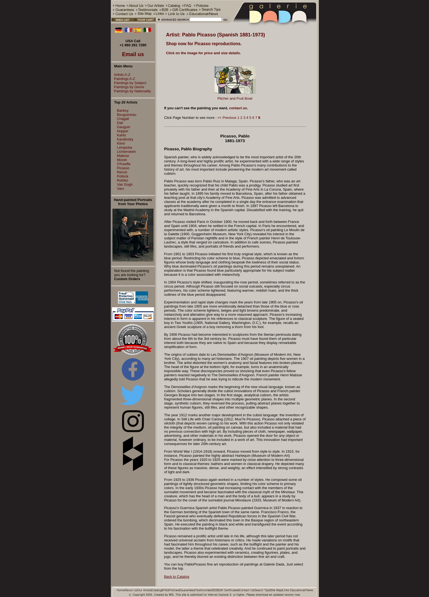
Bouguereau (126, 115)
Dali (120, 123)
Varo (120, 188)
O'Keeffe (124, 164)
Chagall (123, 119)
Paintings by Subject (128, 83)
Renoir (122, 172)
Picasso (123, 168)
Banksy (123, 110)
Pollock (122, 176)
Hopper (123, 131)
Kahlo (121, 135)
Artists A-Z (121, 75)
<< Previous (227, 118)
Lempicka (124, 147)
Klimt (121, 143)
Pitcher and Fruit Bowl (235, 98)
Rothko (122, 180)
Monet (122, 160)
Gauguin (123, 127)
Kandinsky (125, 139)
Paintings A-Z (123, 79)
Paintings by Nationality (131, 91)
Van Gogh (125, 184)
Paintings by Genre (127, 87)
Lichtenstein (126, 152)
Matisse (123, 156)
